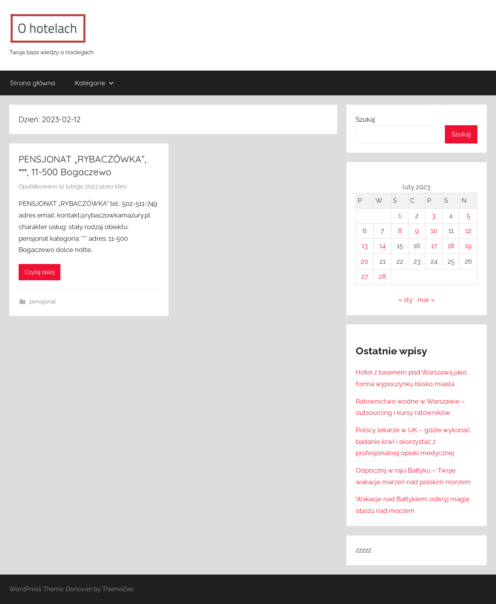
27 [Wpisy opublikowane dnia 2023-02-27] (364, 276)
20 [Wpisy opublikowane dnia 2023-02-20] (364, 261)
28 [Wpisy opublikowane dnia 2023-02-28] (382, 276)
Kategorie (94, 83)
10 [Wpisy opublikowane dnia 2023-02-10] (434, 231)
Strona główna (32, 83)
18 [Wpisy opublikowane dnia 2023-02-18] (451, 246)
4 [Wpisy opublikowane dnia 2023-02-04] (451, 215)
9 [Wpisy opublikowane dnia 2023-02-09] (417, 231)
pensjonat (42, 301)
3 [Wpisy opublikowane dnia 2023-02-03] (434, 215)
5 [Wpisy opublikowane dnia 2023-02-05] (468, 215)
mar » (426, 300)
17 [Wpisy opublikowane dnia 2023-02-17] (434, 246)
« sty (405, 300)
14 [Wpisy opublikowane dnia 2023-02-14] (382, 246)
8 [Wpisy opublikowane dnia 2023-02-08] (400, 231)
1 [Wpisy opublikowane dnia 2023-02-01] (399, 215)
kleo (121, 186)
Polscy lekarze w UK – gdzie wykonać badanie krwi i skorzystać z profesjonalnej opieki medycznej (413, 441)
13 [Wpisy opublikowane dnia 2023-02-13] (365, 246)
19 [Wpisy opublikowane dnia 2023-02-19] (468, 246)
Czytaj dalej (39, 272)
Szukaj (365, 119)
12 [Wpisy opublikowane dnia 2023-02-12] (468, 231)
